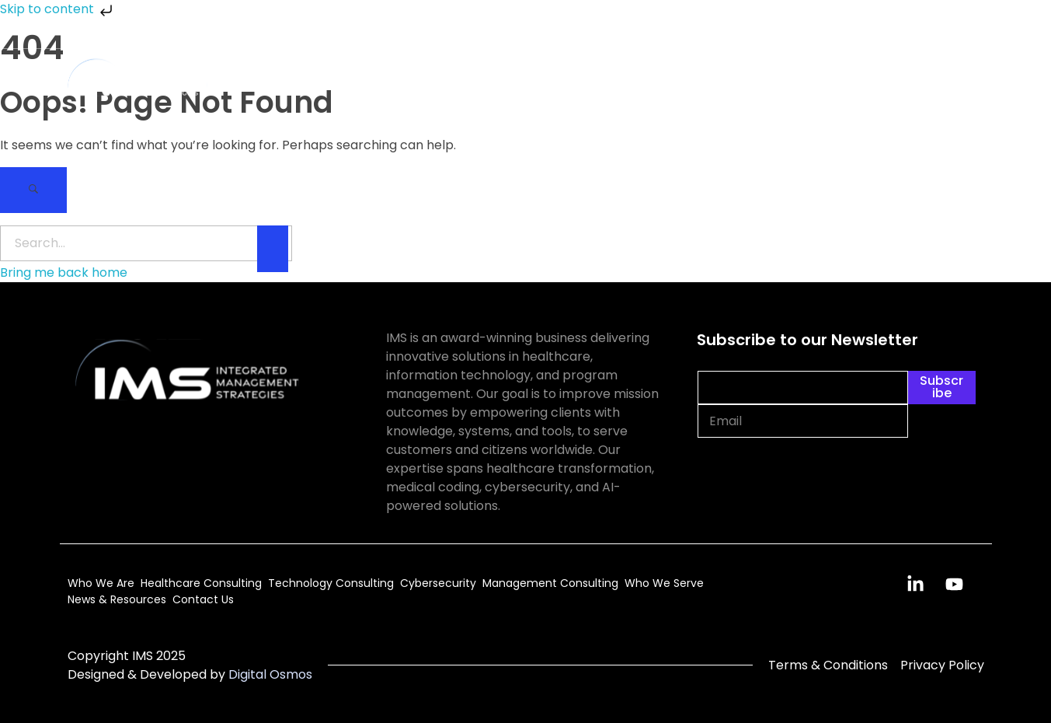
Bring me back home (63, 272)
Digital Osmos (270, 674)
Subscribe (941, 387)
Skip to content (58, 9)
